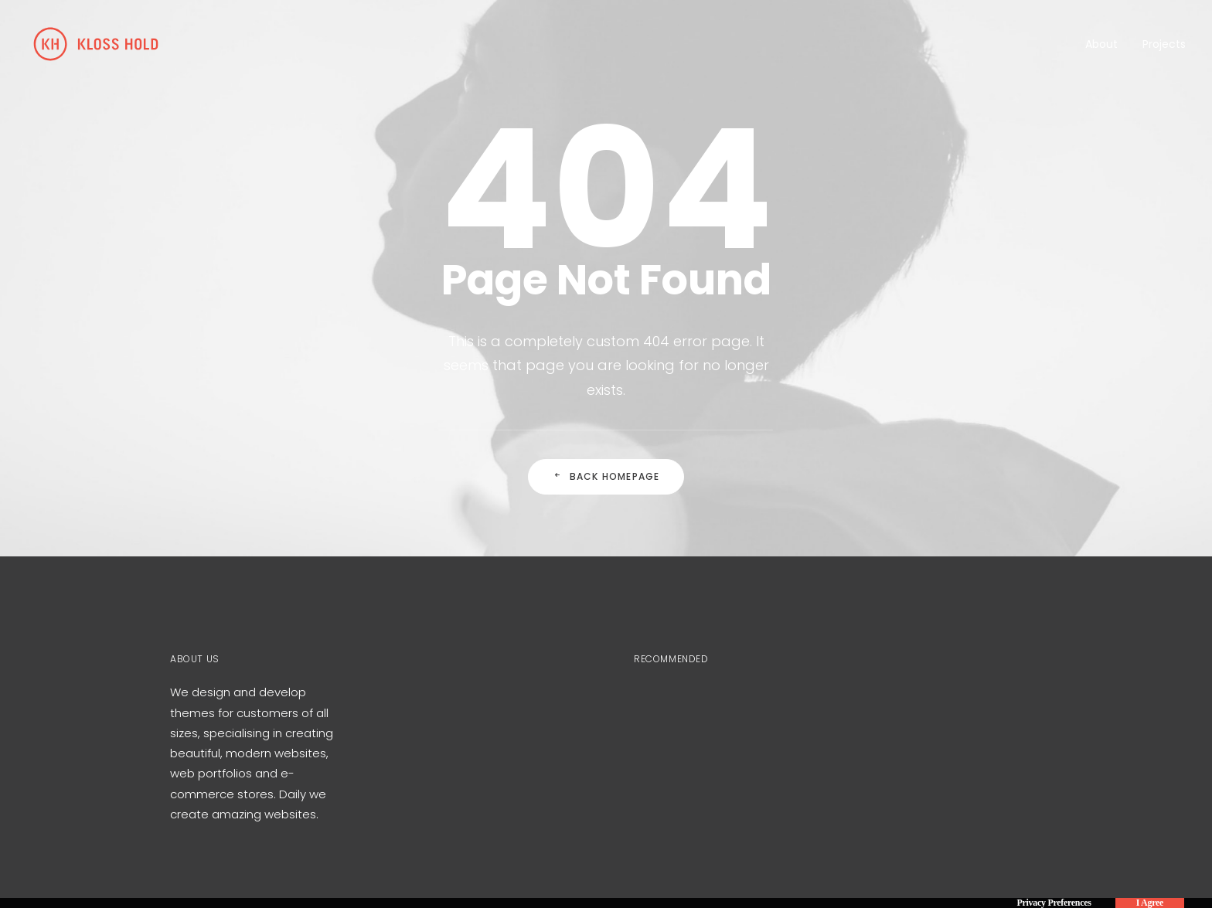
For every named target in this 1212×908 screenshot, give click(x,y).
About (1101, 44)
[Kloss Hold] (95, 44)
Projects (1164, 44)
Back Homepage (606, 476)
